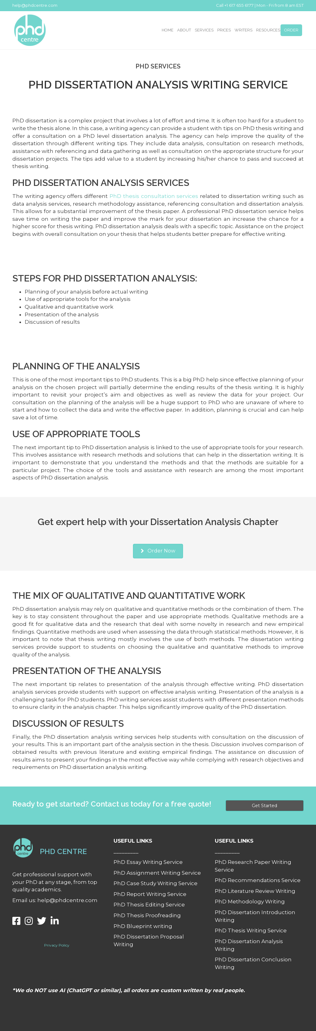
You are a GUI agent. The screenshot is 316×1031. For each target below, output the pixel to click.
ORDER (291, 30)
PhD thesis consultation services (154, 196)
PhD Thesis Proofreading (147, 915)
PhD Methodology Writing (250, 901)
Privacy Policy (56, 945)
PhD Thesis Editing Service (149, 905)
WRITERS (243, 30)
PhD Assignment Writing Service (157, 873)
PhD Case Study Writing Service (156, 883)
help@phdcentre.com (34, 5)
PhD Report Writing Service (150, 894)
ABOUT (184, 30)
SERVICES (204, 30)
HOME (167, 30)
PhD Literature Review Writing (255, 891)
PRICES (224, 30)
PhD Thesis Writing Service (251, 930)
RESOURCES (268, 30)
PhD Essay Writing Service (148, 862)
